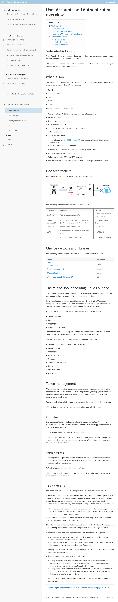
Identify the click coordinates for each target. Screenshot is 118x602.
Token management (59, 36)
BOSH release (72, 140)
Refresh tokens (61, 42)
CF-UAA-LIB (51, 265)
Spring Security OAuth (55, 269)
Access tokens (60, 39)
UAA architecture (57, 28)
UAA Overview (14, 110)
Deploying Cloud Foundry (15, 40)
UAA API (9, 140)
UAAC (49, 262)
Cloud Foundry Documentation (14, 2)
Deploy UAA (13, 131)
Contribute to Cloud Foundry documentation (22, 14)
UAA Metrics (13, 126)
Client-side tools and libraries (62, 31)
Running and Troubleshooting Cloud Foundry (22, 50)
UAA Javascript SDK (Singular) (59, 277)
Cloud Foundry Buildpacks (16, 84)
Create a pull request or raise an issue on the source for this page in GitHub (79, 587)
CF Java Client (52, 273)
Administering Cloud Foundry (17, 45)
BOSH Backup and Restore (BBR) (18, 65)
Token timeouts (61, 44)
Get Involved (110, 2)
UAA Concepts (14, 116)
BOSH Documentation (14, 60)
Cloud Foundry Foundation (78, 597)
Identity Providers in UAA (17, 121)
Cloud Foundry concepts (15, 19)
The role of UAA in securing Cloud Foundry (67, 34)
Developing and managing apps (18, 78)
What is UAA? (56, 26)
